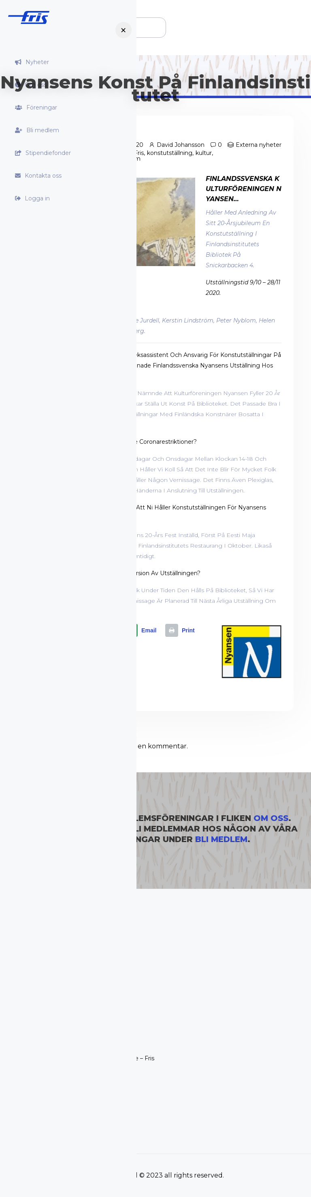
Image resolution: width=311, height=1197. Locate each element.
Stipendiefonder (48, 153)
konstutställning (169, 153)
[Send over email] (142, 630)
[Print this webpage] (181, 630)
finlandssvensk (110, 153)
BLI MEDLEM (221, 839)
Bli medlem (42, 130)
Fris (139, 153)
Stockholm (125, 158)
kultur (204, 153)
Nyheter (37, 62)
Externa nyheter (258, 145)
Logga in (37, 198)
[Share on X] (100, 630)
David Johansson (180, 145)
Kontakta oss (43, 175)
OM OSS (270, 818)
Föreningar (41, 107)
